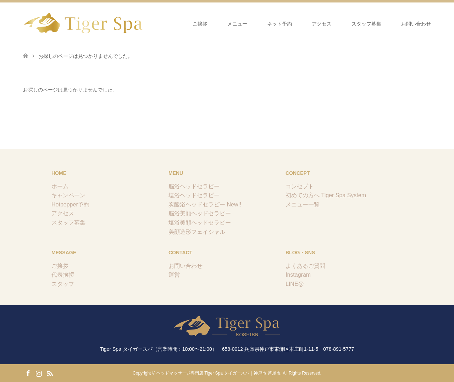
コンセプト (300, 186)
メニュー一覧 (303, 204)
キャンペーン (68, 195)
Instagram (298, 275)
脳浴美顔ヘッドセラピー (199, 213)
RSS (49, 373)
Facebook (28, 373)
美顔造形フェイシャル (196, 232)
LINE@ (295, 284)
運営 (174, 275)
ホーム (59, 186)
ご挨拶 (200, 24)
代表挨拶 (62, 275)
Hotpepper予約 (70, 204)
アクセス (322, 24)
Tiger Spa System (343, 195)
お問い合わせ (416, 24)
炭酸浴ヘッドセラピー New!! (204, 204)
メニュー (237, 24)
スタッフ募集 (366, 24)
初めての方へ (303, 195)
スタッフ (62, 284)
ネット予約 (279, 24)
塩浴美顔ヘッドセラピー (199, 223)
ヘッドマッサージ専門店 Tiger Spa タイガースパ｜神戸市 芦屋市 (218, 373)
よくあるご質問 (305, 266)
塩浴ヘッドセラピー (194, 195)
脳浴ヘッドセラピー (194, 186)
